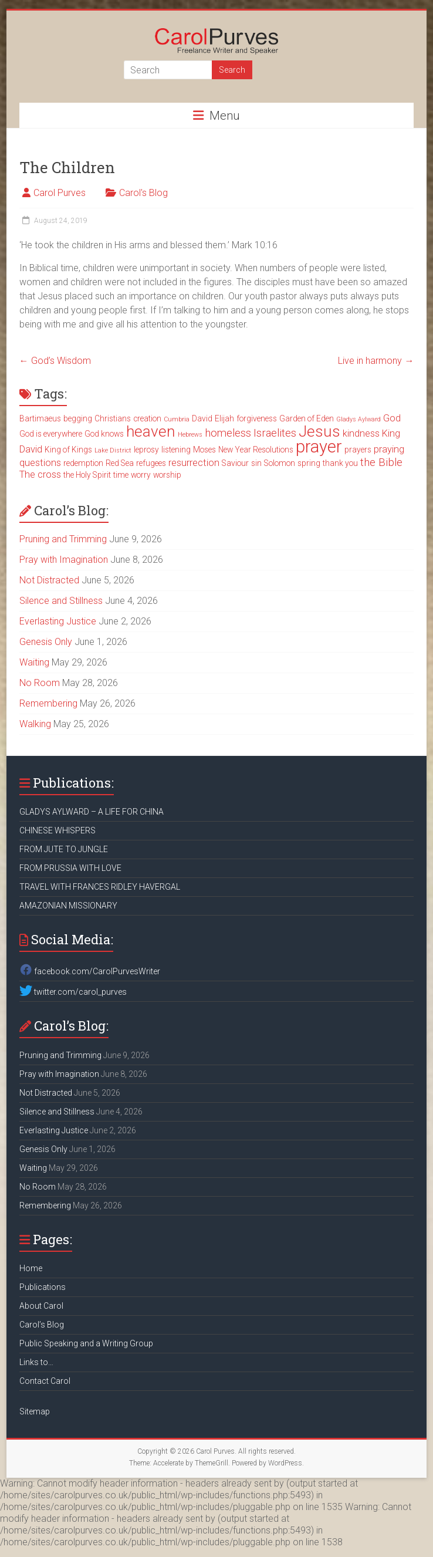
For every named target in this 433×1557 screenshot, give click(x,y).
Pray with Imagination (63, 559)
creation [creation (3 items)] (147, 418)
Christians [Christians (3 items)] (112, 418)
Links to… (36, 1362)
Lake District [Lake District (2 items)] (112, 450)
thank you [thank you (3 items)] (340, 463)
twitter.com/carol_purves (73, 992)
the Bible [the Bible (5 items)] (381, 462)
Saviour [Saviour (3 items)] (235, 463)
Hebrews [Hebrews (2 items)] (190, 434)
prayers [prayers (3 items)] (357, 449)
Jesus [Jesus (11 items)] (319, 431)
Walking (35, 723)
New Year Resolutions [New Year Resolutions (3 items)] (255, 449)
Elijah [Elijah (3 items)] (224, 418)
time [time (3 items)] (120, 474)
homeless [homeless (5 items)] (228, 433)
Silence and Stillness (61, 600)
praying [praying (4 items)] (389, 449)
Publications (42, 1287)
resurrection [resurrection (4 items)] (193, 462)
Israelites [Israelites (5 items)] (274, 433)
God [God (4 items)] (392, 418)
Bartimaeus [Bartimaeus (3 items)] (40, 418)
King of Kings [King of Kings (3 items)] (68, 449)
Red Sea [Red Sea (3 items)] (120, 463)
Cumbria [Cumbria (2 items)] (177, 419)
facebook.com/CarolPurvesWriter (89, 971)
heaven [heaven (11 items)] (150, 431)
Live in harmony (376, 360)
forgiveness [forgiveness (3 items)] (256, 418)
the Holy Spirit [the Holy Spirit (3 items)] (87, 474)
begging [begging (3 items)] (77, 418)
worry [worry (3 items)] (141, 474)
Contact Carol (44, 1381)
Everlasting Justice (57, 621)
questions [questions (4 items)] (40, 462)
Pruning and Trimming (63, 539)
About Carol (41, 1306)
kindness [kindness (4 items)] (361, 433)
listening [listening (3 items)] (176, 449)
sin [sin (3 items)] (256, 463)
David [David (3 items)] (202, 418)
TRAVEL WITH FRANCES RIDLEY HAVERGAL (99, 886)
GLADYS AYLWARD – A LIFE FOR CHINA (91, 811)
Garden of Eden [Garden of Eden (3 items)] (306, 418)
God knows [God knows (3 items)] (104, 433)
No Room (39, 682)
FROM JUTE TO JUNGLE (63, 849)
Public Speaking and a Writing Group (86, 1343)
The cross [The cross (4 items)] (40, 474)
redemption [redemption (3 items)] (83, 463)
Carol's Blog (143, 192)
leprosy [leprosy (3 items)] (146, 449)
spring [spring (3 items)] (308, 463)
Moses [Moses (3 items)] (204, 449)
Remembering (48, 703)
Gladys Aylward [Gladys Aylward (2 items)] (358, 419)
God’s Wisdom (55, 360)
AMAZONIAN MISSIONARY (68, 905)
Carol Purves (59, 192)
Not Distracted (49, 580)
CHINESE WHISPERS (57, 830)
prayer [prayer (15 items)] (319, 447)
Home (30, 1268)
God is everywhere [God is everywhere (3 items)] (50, 433)
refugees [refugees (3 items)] (151, 463)
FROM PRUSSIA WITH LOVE (70, 868)
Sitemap (34, 1411)
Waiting (34, 662)
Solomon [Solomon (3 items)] (279, 463)
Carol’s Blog (41, 1324)
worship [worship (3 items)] (167, 474)
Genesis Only (45, 641)
